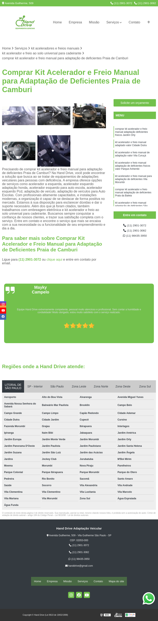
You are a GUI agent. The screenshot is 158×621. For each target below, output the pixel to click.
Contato (134, 22)
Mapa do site (116, 581)
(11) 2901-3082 (145, 3)
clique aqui (54, 260)
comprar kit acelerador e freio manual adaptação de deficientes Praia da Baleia (133, 202)
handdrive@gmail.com (79, 566)
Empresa (75, 22)
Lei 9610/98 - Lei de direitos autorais (71, 516)
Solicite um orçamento (135, 103)
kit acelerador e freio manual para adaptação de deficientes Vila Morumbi (133, 187)
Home (57, 22)
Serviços (112, 22)
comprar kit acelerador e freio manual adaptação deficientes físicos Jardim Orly (131, 133)
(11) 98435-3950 (135, 237)
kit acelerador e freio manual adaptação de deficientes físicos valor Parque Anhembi (132, 172)
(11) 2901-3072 (121, 3)
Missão (94, 22)
